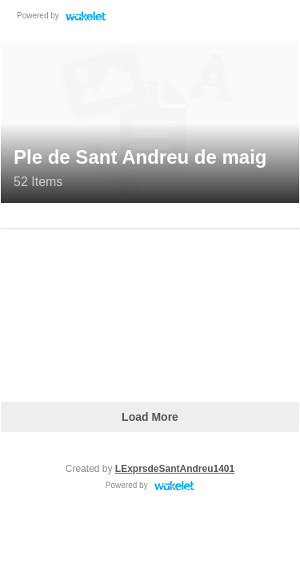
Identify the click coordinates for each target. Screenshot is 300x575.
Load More (150, 416)
